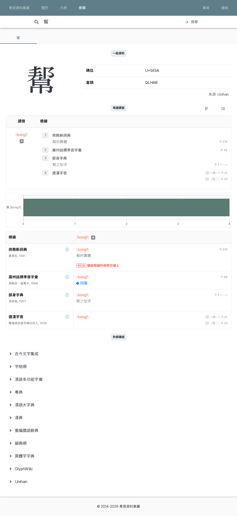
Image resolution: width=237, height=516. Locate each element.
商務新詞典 (61, 135)
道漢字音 (59, 173)
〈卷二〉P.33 (218, 179)
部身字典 (59, 158)
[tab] (18, 38)
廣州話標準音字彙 (67, 150)
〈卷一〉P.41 (218, 173)
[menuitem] (118, 353)
